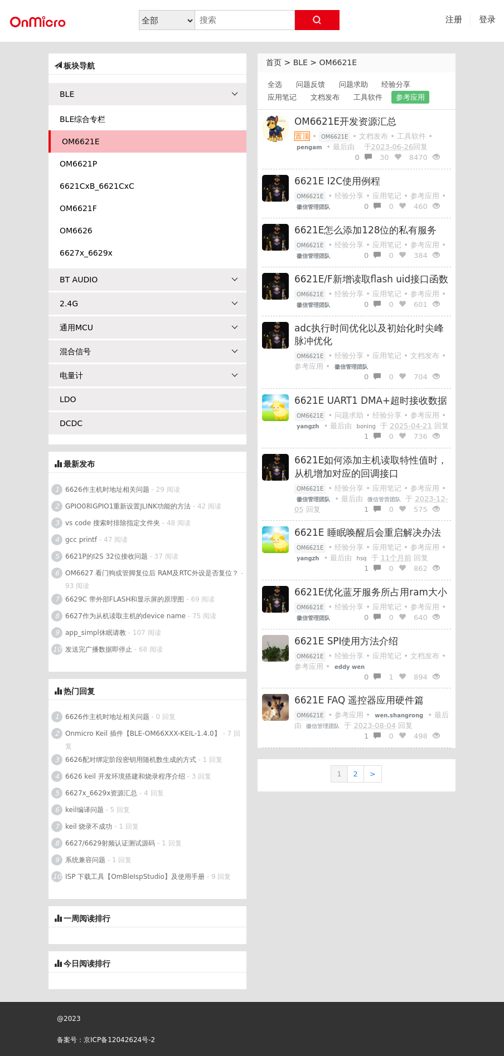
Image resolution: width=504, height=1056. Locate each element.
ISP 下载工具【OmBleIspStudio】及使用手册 (135, 877)
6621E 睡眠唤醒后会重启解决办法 (367, 532)
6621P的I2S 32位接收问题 (106, 556)
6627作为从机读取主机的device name (125, 616)
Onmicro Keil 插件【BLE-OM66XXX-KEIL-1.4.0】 (143, 733)
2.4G (149, 303)
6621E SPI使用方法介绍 (346, 641)
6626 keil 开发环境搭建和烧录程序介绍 (125, 776)
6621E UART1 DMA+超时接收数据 (370, 400)
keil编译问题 (84, 810)
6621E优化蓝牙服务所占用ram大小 (370, 592)
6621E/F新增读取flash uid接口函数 (371, 279)
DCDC (71, 423)
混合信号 (149, 351)
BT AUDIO (149, 279)
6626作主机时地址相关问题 (107, 489)
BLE (300, 62)
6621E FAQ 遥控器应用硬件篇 (359, 700)
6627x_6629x (86, 252)
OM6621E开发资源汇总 (345, 121)
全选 (275, 84)
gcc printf (81, 540)
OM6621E (338, 62)
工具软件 (367, 97)
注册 (453, 19)
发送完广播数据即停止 (98, 649)
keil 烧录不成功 (88, 826)
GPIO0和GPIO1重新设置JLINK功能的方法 (128, 506)
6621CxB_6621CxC (97, 186)
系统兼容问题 (85, 860)
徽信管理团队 (323, 726)
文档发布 (325, 97)
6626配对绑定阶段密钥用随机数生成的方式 (130, 760)
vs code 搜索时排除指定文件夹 (112, 523)
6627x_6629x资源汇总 (101, 793)
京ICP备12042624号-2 (119, 1040)
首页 (274, 62)
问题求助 (353, 84)
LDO (68, 399)
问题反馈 (310, 84)
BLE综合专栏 (82, 119)
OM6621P (78, 163)
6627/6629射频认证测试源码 (110, 843)
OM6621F (78, 208)
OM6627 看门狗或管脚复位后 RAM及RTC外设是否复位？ (152, 573)
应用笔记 (282, 97)
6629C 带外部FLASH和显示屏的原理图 (124, 599)
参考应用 (410, 97)
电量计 (149, 375)
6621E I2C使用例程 (337, 181)
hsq (362, 558)
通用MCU (149, 327)
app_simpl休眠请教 (95, 633)
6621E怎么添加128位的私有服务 (365, 230)
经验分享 (395, 84)
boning (366, 426)
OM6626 (76, 230)
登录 (487, 19)
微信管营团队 (384, 499)
